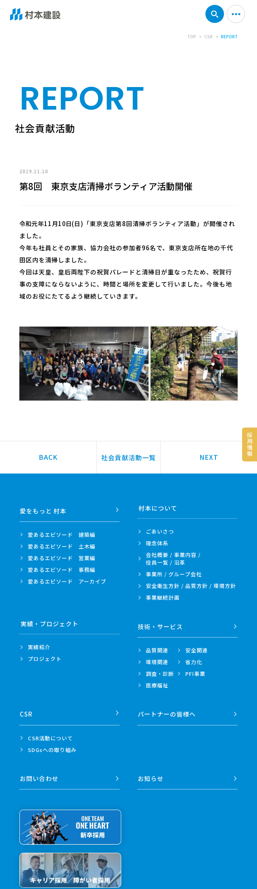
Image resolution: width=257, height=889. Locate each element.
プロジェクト (45, 659)
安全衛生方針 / (191, 586)
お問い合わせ (40, 769)
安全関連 (196, 647)
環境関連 (157, 659)
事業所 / (174, 574)
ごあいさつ (160, 531)
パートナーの (168, 708)
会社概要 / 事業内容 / (173, 558)
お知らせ (151, 769)
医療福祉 (157, 682)
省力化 (193, 659)
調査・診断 (160, 670)
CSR (208, 36)
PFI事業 (195, 670)
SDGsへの (52, 743)
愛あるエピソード (61, 531)
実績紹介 (39, 647)
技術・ (161, 623)
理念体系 (157, 543)
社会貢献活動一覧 (128, 457)
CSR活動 (50, 731)
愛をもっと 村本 (44, 508)
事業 (163, 597)
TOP (191, 36)
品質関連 (157, 647)
